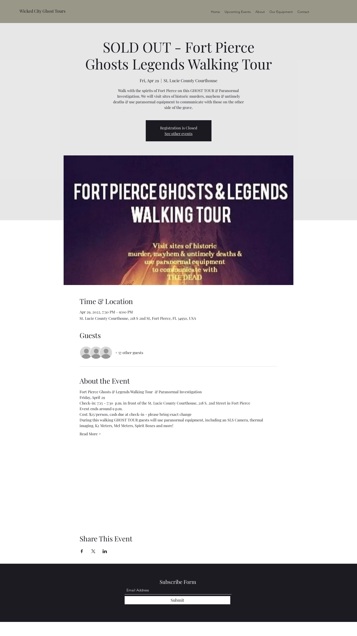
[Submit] (177, 600)
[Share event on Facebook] (82, 551)
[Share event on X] (93, 551)
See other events (178, 133)
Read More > (90, 433)
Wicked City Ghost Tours (42, 11)
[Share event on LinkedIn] (105, 551)
